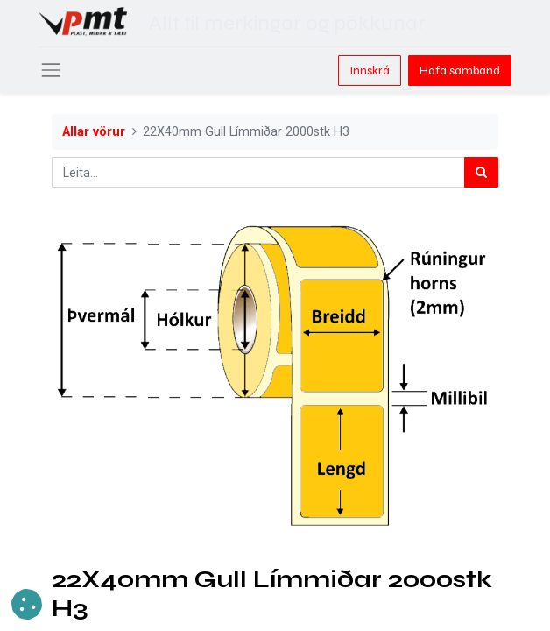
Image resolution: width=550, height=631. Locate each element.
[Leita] (481, 172)
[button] (26, 604)
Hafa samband (460, 70)
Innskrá (369, 70)
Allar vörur (93, 131)
